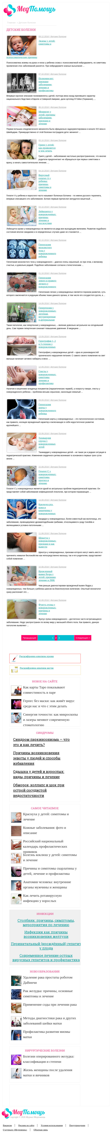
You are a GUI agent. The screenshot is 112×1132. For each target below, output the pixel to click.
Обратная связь (41, 1130)
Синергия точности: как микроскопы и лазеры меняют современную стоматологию (50, 720)
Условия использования (52, 1125)
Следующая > (83, 638)
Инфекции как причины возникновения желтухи (46, 934)
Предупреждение (77, 1125)
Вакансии (7, 1125)
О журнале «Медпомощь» (15, 1130)
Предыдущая (29, 638)
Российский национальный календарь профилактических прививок (45, 846)
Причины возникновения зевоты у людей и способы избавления (36, 758)
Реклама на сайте (26, 1125)
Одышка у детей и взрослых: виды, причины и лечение (38, 774)
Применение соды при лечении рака (50, 1004)
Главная (11, 22)
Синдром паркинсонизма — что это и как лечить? (41, 742)
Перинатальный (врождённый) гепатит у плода (46, 945)
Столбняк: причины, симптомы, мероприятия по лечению (46, 922)
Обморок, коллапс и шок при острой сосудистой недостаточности (38, 790)
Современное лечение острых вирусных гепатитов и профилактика (46, 957)
